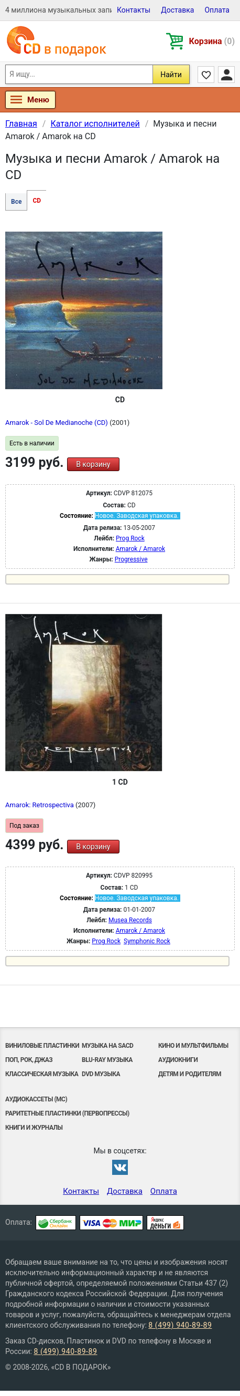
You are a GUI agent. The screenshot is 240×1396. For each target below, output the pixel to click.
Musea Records (130, 920)
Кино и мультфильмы (193, 1045)
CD (36, 200)
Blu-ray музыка (107, 1060)
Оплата (217, 10)
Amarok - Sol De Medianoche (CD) (57, 422)
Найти (171, 74)
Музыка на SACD (107, 1045)
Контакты (133, 10)
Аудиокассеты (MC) (36, 1099)
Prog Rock (130, 538)
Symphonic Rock (147, 941)
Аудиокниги (178, 1060)
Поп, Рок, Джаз (28, 1060)
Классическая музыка (41, 1074)
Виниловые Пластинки (42, 1045)
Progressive (131, 559)
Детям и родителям (189, 1074)
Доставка (177, 10)
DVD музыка (101, 1074)
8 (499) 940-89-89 (180, 1325)
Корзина (212, 41)
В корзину (93, 464)
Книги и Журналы (34, 1127)
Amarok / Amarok (140, 549)
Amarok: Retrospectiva (40, 805)
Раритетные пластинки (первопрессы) (67, 1113)
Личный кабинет (226, 74)
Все (16, 201)
